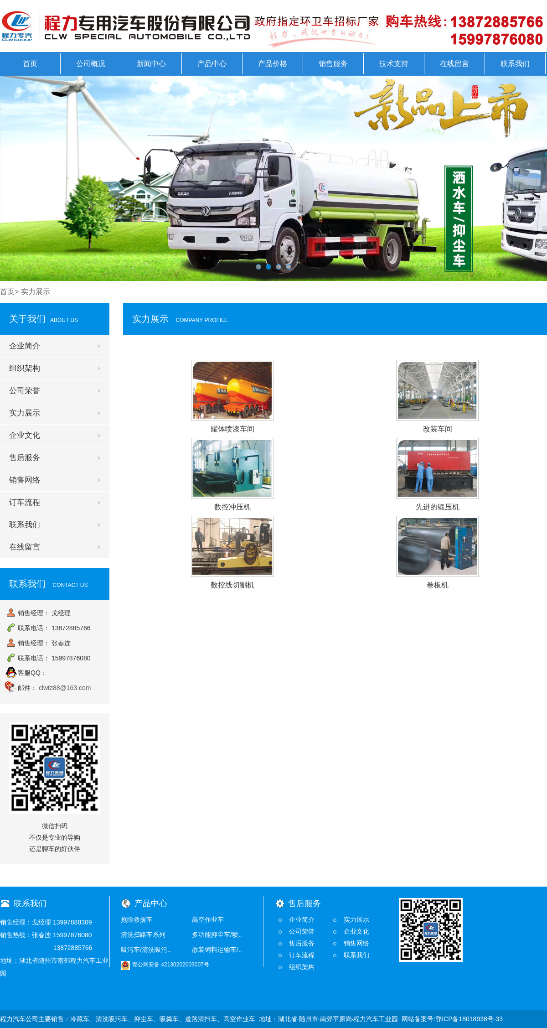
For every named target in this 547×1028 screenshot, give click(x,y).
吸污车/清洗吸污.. (146, 949)
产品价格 (272, 63)
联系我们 (515, 63)
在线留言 (454, 63)
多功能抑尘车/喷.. (217, 934)
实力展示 (24, 413)
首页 (30, 63)
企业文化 (24, 435)
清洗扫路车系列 (143, 934)
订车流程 (24, 502)
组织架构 (24, 368)
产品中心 (212, 63)
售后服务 (24, 457)
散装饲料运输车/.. (217, 949)
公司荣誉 (24, 390)
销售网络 (24, 480)
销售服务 (333, 63)
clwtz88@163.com (65, 687)
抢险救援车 (137, 919)
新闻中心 (151, 63)
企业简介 (24, 346)
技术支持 (393, 63)
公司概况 (90, 63)
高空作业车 (208, 919)
